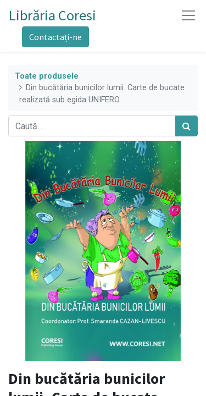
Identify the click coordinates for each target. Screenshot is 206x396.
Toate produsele (47, 76)
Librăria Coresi (52, 15)
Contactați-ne (55, 36)
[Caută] (186, 126)
